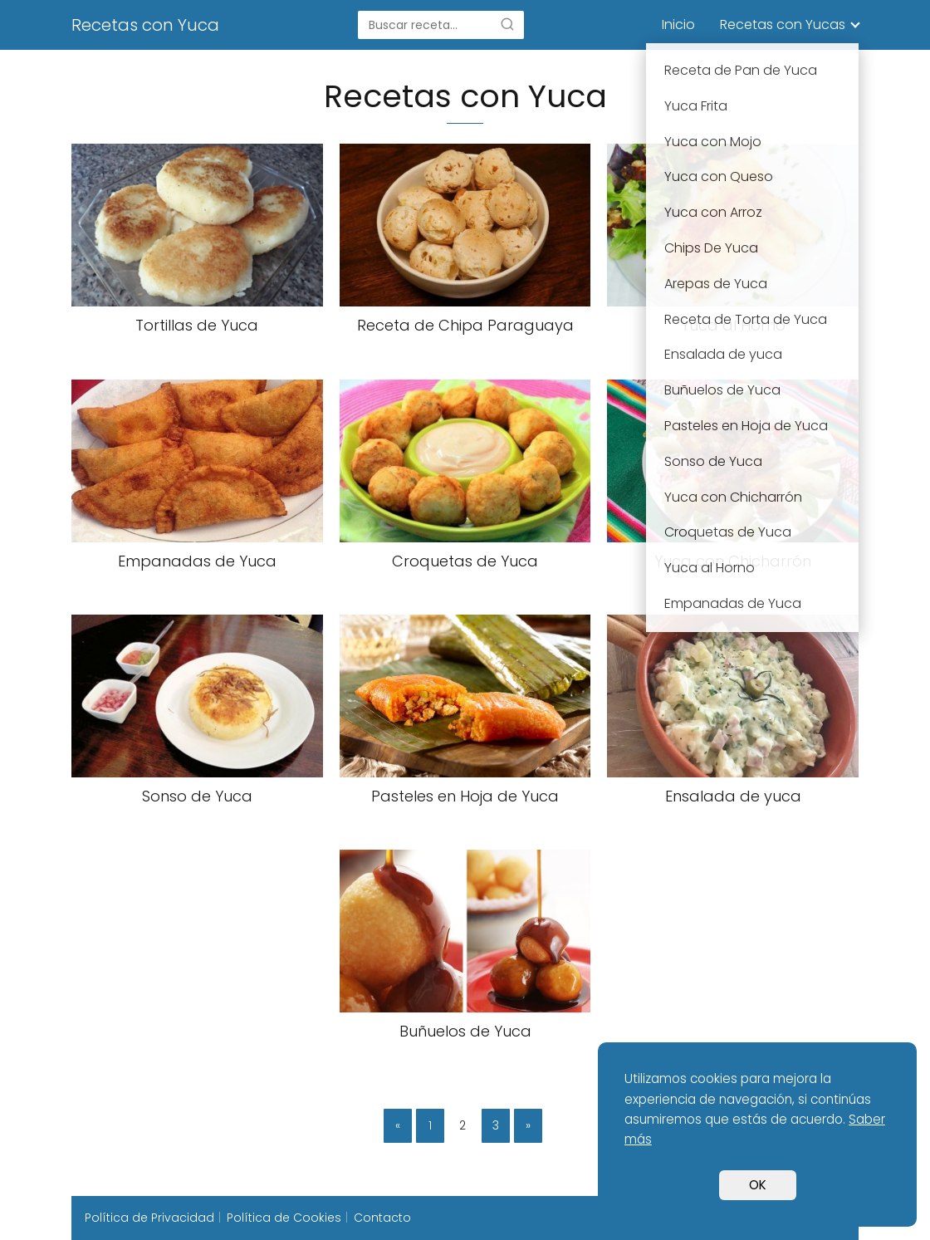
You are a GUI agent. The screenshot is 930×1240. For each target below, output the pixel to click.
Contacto (382, 1217)
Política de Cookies (284, 1217)
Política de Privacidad (149, 1217)
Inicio (678, 24)
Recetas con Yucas (782, 24)
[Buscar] (507, 24)
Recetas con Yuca (145, 25)
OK (757, 1184)
